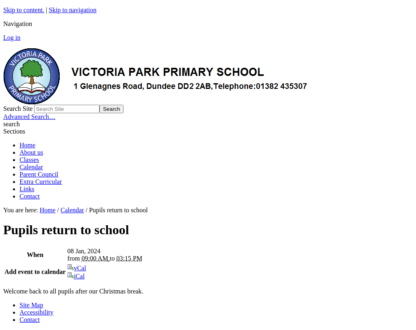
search (11, 124)
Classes (29, 159)
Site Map (31, 305)
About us (31, 152)
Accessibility (37, 312)
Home (27, 145)
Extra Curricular (41, 181)
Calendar (31, 167)
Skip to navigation (72, 9)
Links (27, 188)
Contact (30, 196)
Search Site (17, 108)
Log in (11, 37)
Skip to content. (23, 9)
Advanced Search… (29, 116)
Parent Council (39, 174)
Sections (14, 131)
